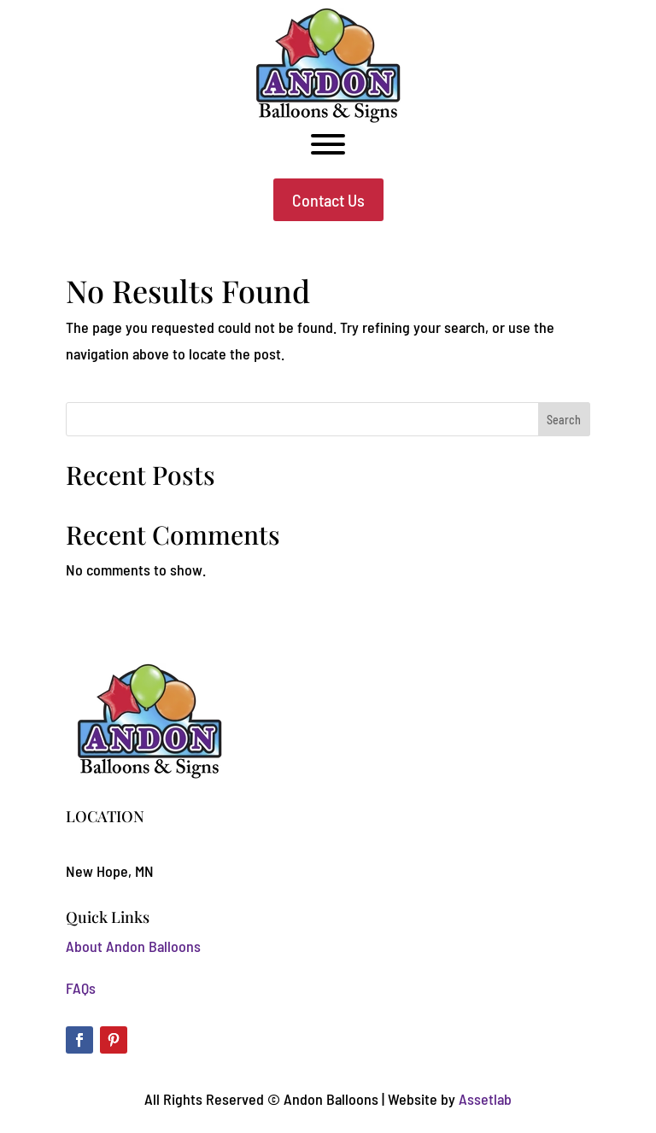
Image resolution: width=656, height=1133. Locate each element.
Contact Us (328, 200)
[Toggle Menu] (328, 144)
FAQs (81, 987)
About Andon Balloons (133, 946)
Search (564, 419)
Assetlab (485, 1098)
